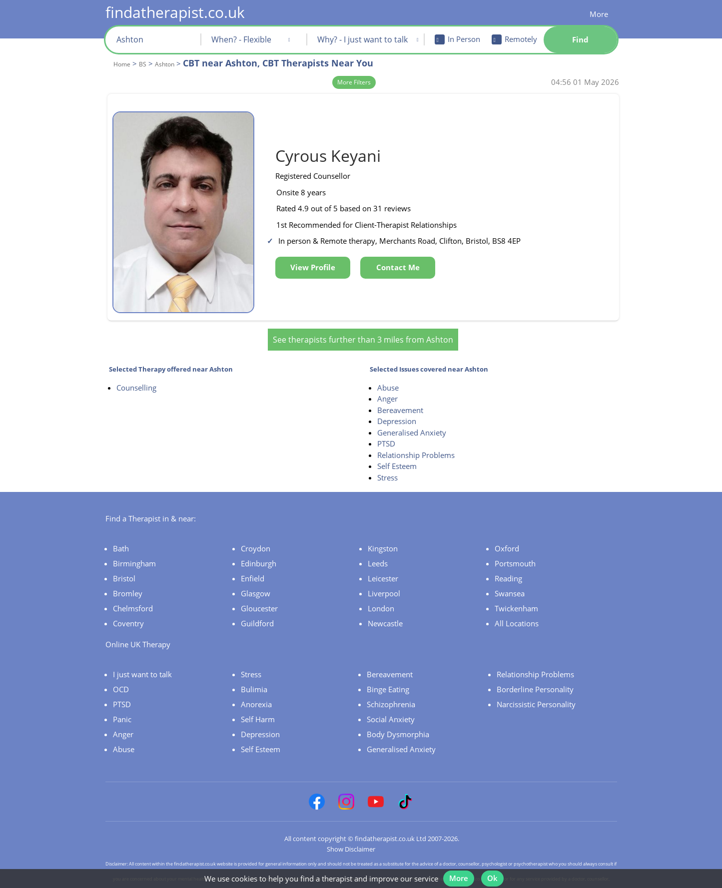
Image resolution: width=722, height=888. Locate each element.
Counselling (136, 373)
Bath (121, 533)
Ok (496, 872)
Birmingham (134, 548)
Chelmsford (133, 593)
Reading (508, 563)
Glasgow (255, 578)
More (599, 14)
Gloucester (259, 593)
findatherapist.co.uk (175, 12)
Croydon (255, 533)
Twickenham (516, 593)
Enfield (252, 563)
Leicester (383, 563)
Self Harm (258, 704)
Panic (122, 704)
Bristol (124, 563)
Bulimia (254, 674)
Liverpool (384, 578)
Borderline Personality (535, 674)
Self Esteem (397, 451)
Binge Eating (388, 674)
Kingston (383, 533)
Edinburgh (258, 548)
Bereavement (400, 395)
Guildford (257, 608)
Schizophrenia (391, 689)
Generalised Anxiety (411, 418)
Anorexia (256, 689)
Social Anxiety (391, 704)
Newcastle (385, 608)
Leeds (378, 548)
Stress (387, 462)
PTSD (386, 429)
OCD (121, 674)
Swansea (510, 578)
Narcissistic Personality (536, 689)
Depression (396, 407)
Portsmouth (515, 548)
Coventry (128, 608)
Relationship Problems (416, 440)
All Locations (517, 608)
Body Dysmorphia (398, 719)
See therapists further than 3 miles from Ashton (363, 324)
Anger (387, 384)
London (381, 593)
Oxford (507, 533)
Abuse (388, 373)
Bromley (127, 578)
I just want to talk (142, 659)
